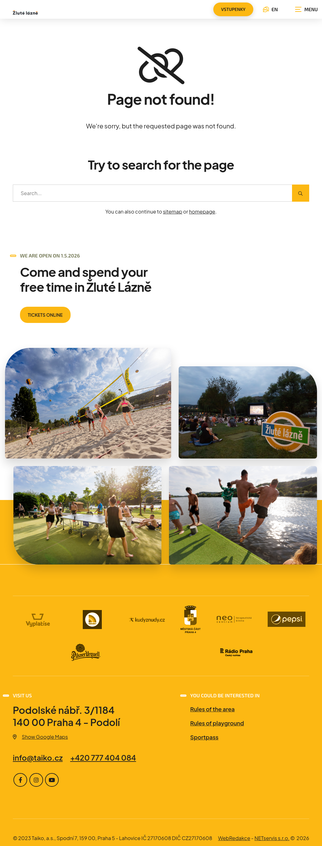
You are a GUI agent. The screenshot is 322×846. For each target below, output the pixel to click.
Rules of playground (217, 723)
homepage (202, 211)
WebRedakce (234, 838)
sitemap (172, 211)
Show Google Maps (40, 736)
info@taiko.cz (38, 757)
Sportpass (204, 737)
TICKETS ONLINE (45, 315)
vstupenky (233, 9)
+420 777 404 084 (103, 757)
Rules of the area (212, 709)
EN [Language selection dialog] (270, 9)
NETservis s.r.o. (272, 838)
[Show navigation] (306, 9)
